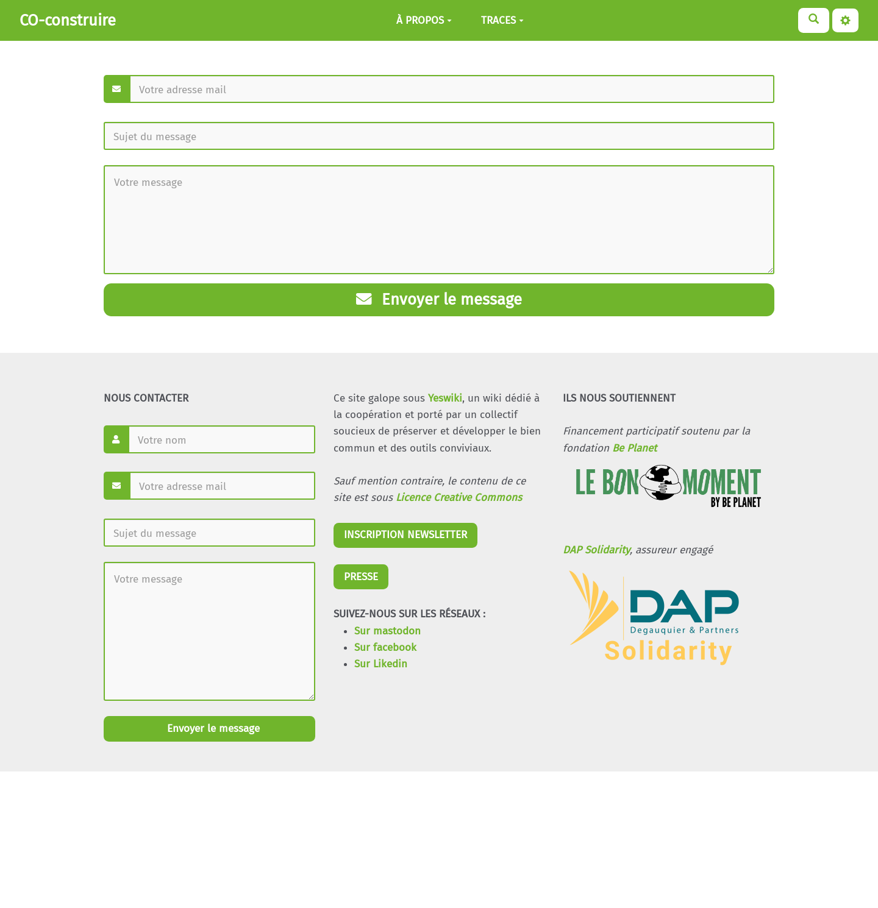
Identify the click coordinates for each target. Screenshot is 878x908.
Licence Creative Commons (459, 497)
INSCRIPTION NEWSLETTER (405, 534)
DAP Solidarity (596, 550)
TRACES (502, 20)
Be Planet (634, 448)
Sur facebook (385, 647)
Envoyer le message (439, 299)
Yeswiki (445, 398)
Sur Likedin (380, 664)
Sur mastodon (387, 631)
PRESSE (361, 576)
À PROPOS (424, 20)
